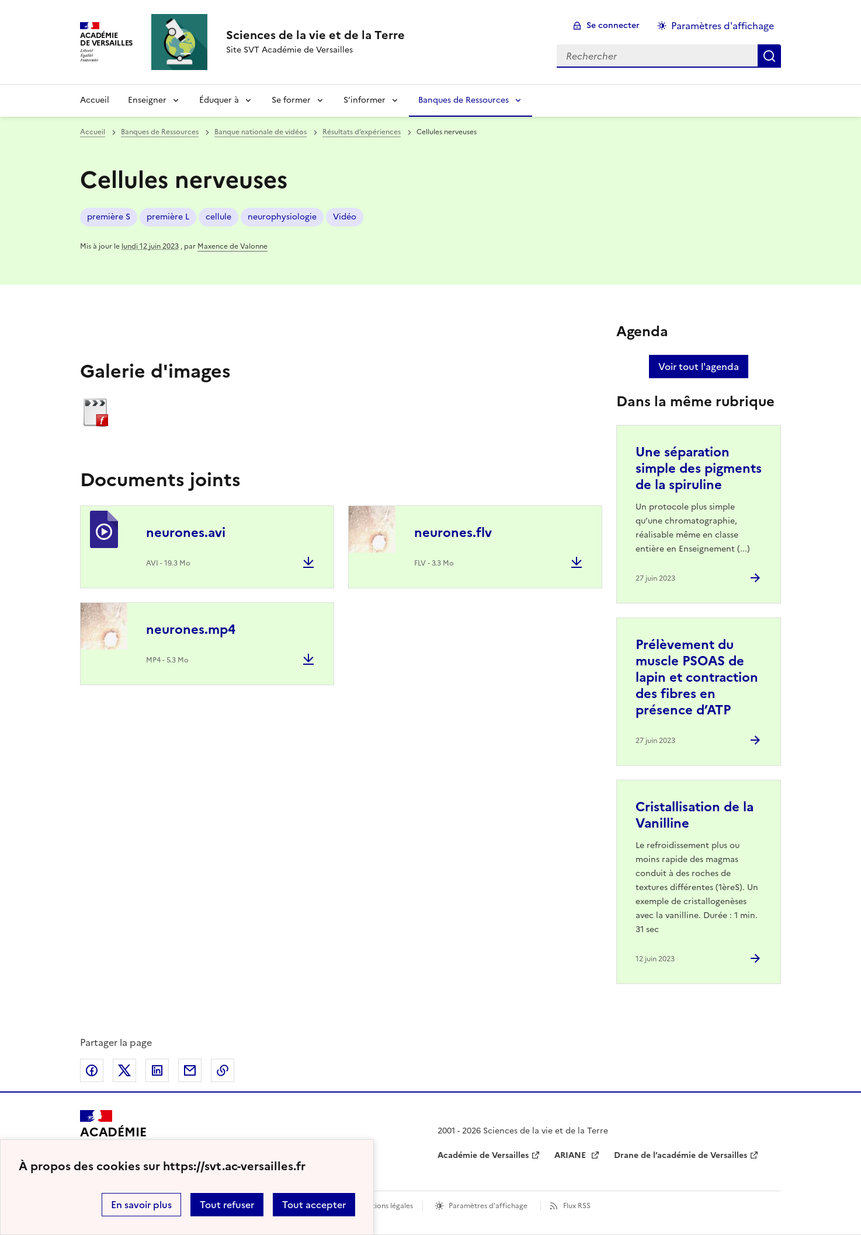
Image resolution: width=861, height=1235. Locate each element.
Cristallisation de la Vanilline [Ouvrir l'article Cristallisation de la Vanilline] (695, 815)
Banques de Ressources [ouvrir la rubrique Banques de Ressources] (160, 132)
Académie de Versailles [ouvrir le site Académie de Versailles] (483, 1155)
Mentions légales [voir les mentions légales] (385, 1206)
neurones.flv (453, 532)
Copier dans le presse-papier (222, 1070)
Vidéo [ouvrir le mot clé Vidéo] (344, 217)
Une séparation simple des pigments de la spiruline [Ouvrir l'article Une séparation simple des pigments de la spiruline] (699, 468)
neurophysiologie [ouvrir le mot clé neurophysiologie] (282, 217)
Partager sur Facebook (91, 1070)
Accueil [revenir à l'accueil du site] (94, 100)
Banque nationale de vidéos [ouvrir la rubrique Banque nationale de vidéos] (260, 132)
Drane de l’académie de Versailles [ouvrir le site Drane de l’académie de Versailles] (680, 1155)
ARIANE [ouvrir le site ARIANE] (571, 1155)
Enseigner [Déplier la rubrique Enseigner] (147, 100)
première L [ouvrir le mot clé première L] (168, 217)
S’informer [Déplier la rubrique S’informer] (364, 100)
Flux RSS (577, 1206)
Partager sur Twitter (124, 1070)
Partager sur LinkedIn (157, 1070)
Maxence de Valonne (232, 246)
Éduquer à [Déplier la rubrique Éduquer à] (219, 100)
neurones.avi (185, 532)
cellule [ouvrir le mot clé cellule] (218, 217)
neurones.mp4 (190, 629)
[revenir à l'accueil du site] (315, 35)
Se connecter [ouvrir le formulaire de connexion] (613, 25)
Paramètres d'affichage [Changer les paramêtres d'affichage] (722, 26)
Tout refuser (227, 1205)
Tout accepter (314, 1205)
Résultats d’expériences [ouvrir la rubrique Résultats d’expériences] (361, 132)
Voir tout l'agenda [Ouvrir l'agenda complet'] (698, 367)
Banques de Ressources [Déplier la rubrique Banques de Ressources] (463, 100)
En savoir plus (141, 1205)
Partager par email (190, 1070)
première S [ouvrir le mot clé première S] (108, 217)
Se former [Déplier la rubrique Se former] (291, 100)
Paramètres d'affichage (488, 1206)
